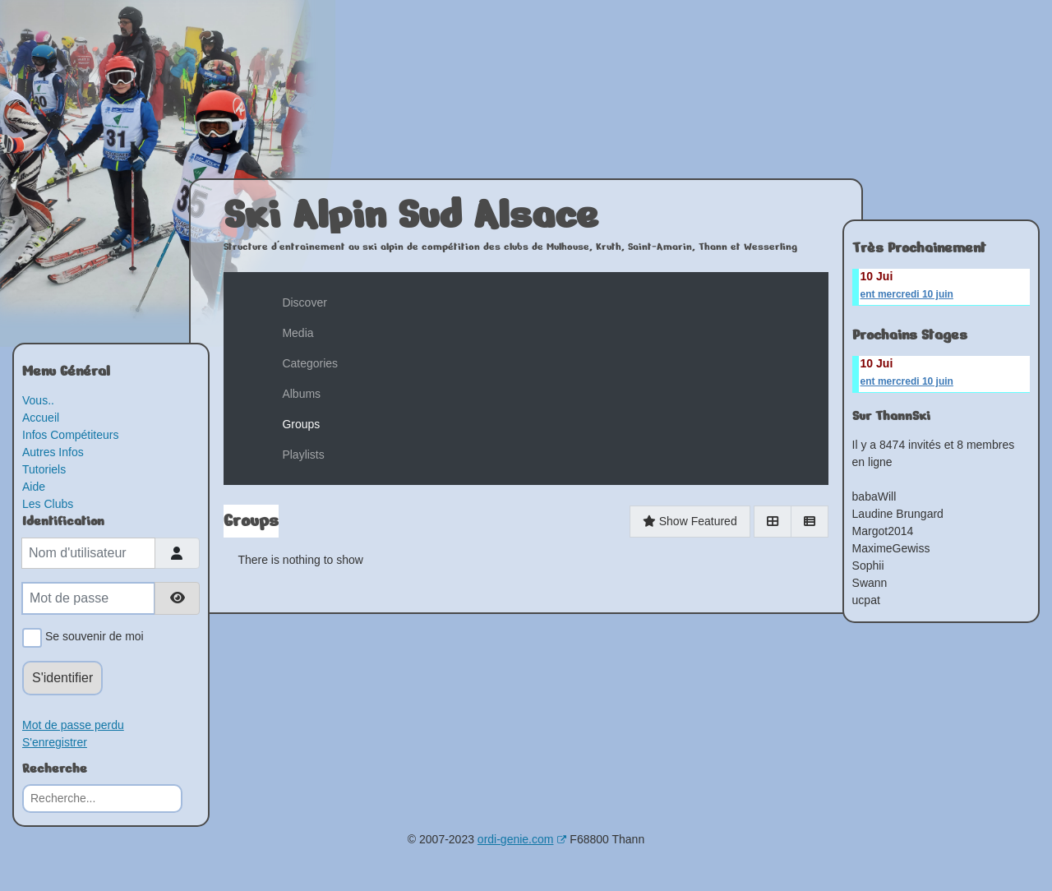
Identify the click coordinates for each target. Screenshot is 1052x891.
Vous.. (38, 400)
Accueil (40, 417)
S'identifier (62, 678)
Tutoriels (44, 469)
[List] (809, 522)
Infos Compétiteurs (70, 434)
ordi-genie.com (522, 839)
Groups (301, 424)
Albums (301, 393)
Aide (33, 486)
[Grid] (772, 522)
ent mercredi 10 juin (907, 294)
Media (297, 332)
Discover (304, 302)
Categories (310, 363)
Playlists (303, 454)
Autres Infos (53, 452)
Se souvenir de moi (91, 638)
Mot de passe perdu (73, 725)
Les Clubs (47, 503)
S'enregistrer (54, 742)
